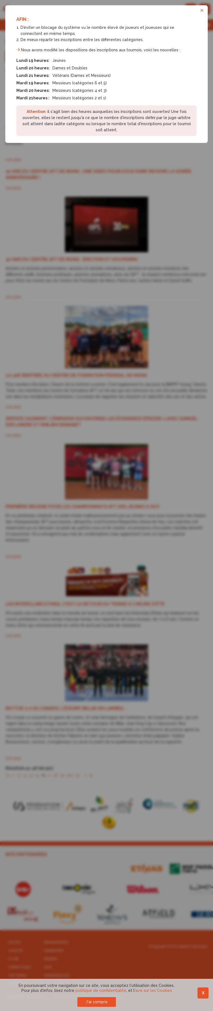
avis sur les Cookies (153, 990)
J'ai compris (97, 1002)
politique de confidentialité (100, 990)
